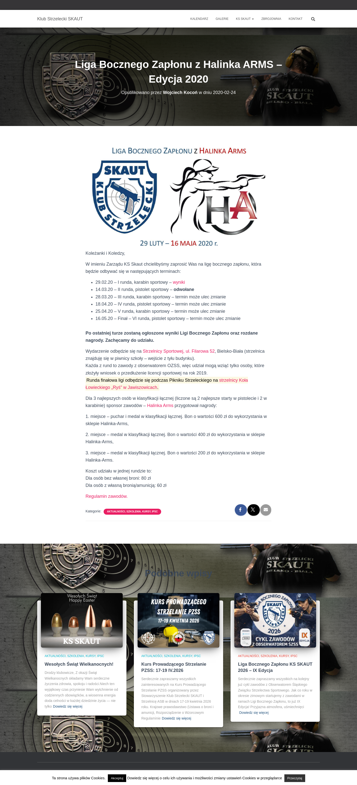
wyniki (179, 282)
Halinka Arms (160, 405)
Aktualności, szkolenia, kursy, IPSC (132, 511)
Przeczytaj (294, 778)
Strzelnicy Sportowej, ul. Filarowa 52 (179, 351)
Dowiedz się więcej (67, 706)
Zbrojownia (271, 19)
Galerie (222, 19)
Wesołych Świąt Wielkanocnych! (79, 664)
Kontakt (295, 19)
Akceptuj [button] (117, 778)
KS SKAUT (245, 19)
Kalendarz (199, 19)
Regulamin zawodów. (107, 496)
